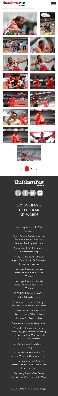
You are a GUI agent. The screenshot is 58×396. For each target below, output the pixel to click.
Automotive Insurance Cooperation (29, 323)
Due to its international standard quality (29, 346)
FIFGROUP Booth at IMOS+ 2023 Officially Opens (29, 295)
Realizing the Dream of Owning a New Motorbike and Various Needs (29, 304)
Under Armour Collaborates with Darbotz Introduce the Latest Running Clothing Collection (29, 240)
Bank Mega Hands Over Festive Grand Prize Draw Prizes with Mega (29, 375)
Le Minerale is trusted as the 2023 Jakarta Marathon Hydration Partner (29, 355)
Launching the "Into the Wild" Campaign (29, 229)
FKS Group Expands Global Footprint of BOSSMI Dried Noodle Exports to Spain (29, 365)
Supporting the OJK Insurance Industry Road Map (29, 250)
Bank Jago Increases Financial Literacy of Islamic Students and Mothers (29, 273)
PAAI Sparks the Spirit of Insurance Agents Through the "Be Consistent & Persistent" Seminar (29, 261)
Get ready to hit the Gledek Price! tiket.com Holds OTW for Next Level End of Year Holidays (29, 315)
